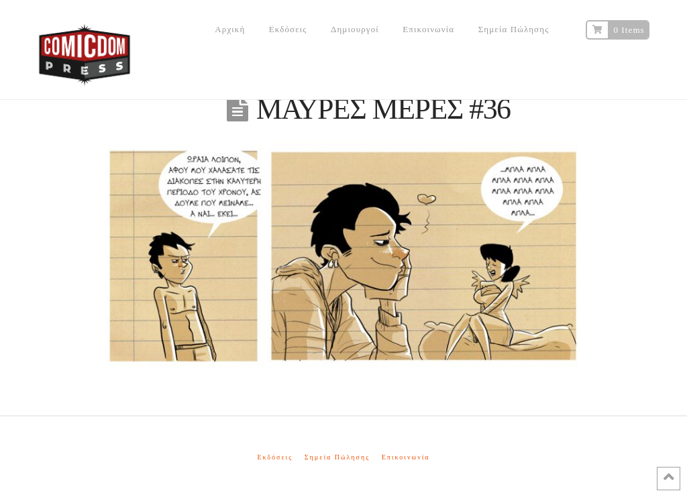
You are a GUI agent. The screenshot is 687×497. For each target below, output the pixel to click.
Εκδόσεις (275, 457)
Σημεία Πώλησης (337, 457)
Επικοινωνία (406, 457)
